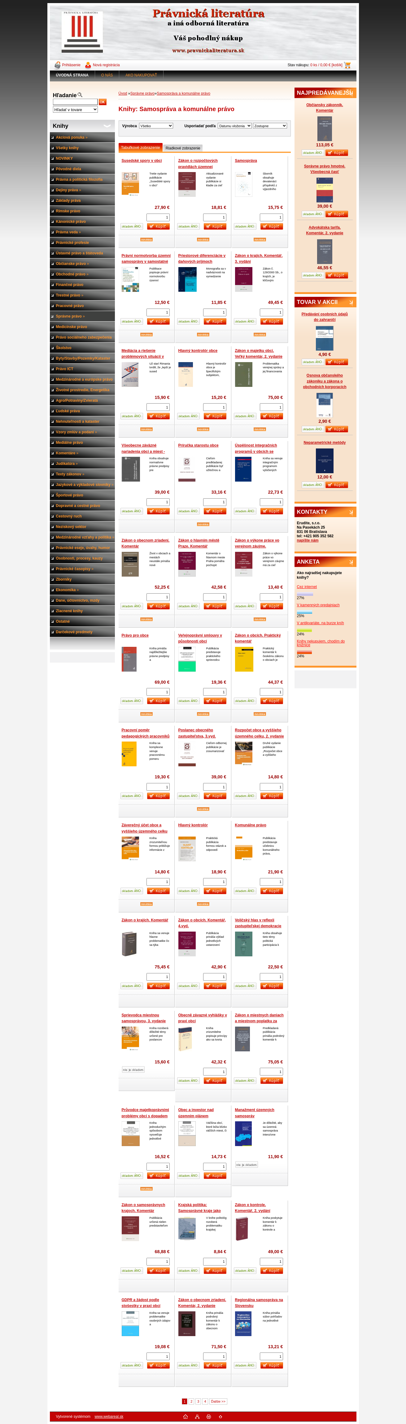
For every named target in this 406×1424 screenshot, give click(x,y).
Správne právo (142, 93)
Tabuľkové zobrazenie (140, 147)
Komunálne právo (250, 825)
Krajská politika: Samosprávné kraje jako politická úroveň (199, 1211)
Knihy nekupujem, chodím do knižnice (321, 643)
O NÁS (107, 75)
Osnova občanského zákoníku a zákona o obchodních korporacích (324, 381)
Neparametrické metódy (324, 442)
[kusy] (158, 217)
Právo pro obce (135, 635)
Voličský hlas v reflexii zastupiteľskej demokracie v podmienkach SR (258, 926)
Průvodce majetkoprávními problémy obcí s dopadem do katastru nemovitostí (145, 1116)
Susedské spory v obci (142, 160)
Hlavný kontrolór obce (198, 350)
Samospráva (246, 160)
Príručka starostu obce (198, 445)
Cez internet (307, 587)
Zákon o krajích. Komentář (145, 920)
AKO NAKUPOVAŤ (141, 75)
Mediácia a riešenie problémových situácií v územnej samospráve (143, 356)
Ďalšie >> (218, 1401)
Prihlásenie (71, 65)
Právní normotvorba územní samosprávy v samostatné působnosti (146, 261)
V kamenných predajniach (318, 605)
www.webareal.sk (108, 1416)
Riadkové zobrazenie (183, 148)
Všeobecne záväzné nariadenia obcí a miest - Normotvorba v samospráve (146, 451)
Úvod (123, 93)
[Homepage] (72, 75)
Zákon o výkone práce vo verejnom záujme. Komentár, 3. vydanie (257, 546)
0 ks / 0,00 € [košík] (326, 65)
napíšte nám (308, 540)
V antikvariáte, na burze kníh (320, 623)
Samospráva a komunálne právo (183, 93)
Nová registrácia (106, 65)
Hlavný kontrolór (193, 825)
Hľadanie (65, 95)
